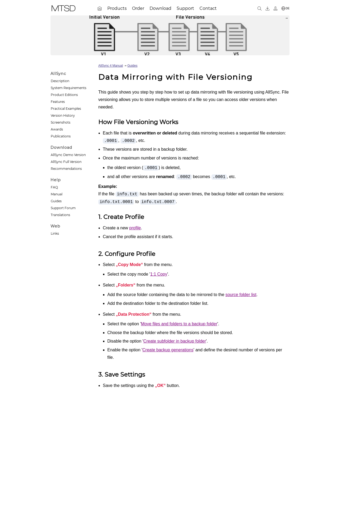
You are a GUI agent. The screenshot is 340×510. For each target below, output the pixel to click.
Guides (56, 201)
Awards (57, 129)
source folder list (241, 294)
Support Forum (63, 208)
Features (58, 102)
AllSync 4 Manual (110, 66)
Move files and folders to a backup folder (179, 324)
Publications (61, 136)
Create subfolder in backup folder (174, 341)
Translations (60, 215)
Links (55, 233)
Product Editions (64, 95)
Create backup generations (167, 350)
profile (135, 228)
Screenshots (60, 122)
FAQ (54, 187)
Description (60, 81)
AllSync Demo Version (68, 155)
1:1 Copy (158, 274)
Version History (63, 115)
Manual (56, 194)
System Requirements (68, 88)
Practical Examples (66, 109)
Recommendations (66, 169)
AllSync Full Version (66, 162)
